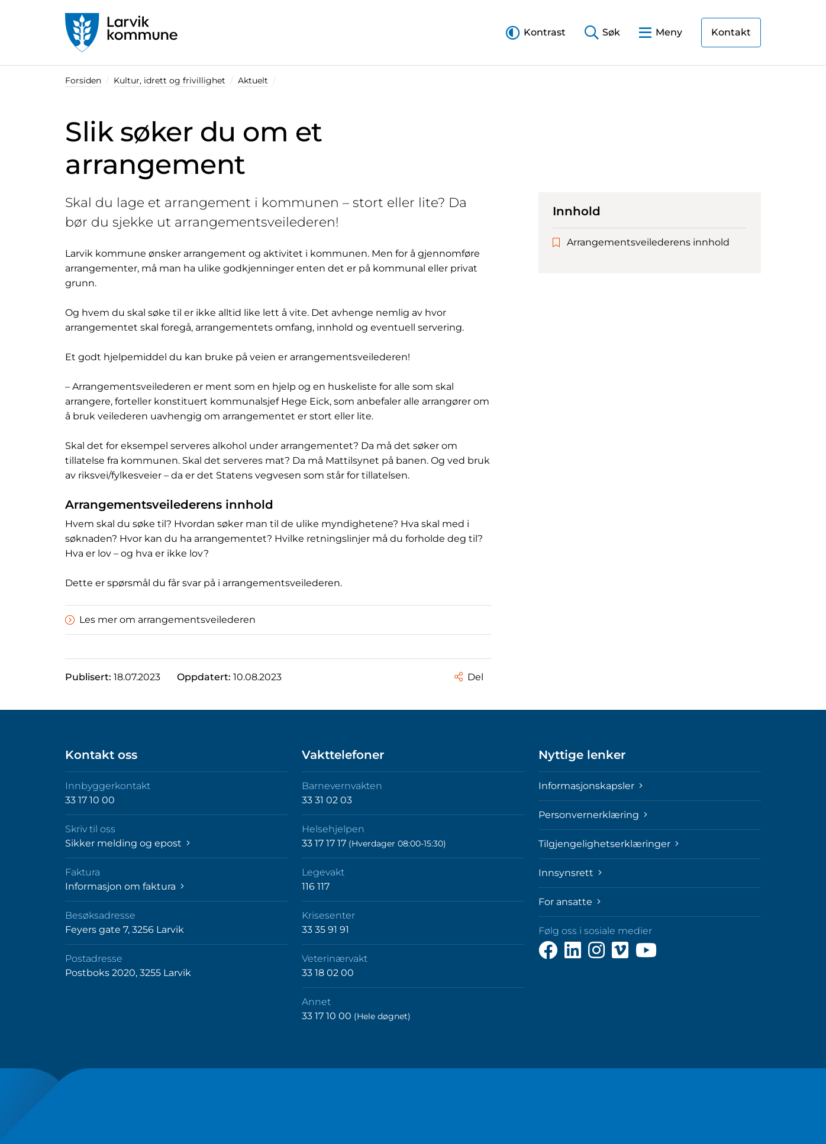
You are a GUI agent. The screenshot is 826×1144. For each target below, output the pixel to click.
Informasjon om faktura (124, 886)
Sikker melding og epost (127, 843)
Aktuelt (253, 80)
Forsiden (83, 80)
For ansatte (569, 901)
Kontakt (731, 32)
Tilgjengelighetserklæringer (608, 843)
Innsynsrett (570, 872)
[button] (536, 32)
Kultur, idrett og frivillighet (169, 80)
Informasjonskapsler (590, 785)
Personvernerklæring (592, 814)
